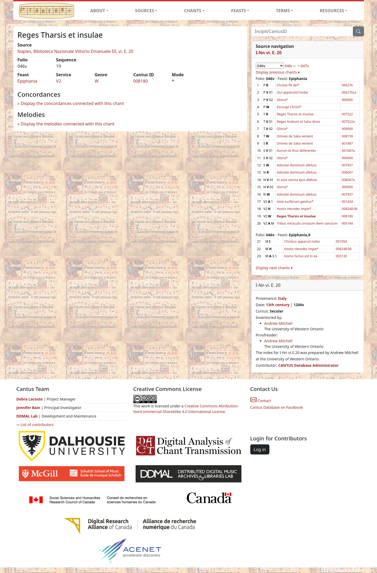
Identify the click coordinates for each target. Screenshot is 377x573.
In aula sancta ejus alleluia (297, 180)
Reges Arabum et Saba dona (298, 121)
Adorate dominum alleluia (296, 165)
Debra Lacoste (29, 399)
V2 (58, 81)
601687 (347, 143)
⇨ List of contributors (35, 424)
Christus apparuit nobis (302, 241)
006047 (347, 172)
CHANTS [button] (192, 11)
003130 (341, 256)
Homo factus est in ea (300, 256)
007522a (348, 121)
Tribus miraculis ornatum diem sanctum (307, 223)
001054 (341, 241)
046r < (290, 65)
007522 (347, 114)
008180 (140, 81)
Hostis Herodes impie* (294, 209)
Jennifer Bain (28, 407)
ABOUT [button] (97, 11)
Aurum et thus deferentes (296, 150)
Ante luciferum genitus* (295, 201)
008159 (347, 136)
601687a (348, 150)
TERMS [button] (283, 11)
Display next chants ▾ (274, 267)
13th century (278, 304)
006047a (348, 180)
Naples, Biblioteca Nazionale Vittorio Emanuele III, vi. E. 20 (75, 51)
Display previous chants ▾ (278, 72)
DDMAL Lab (27, 416)
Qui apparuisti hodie (292, 92)
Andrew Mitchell (278, 323)
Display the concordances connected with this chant (72, 103)
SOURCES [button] (144, 11)
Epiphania (27, 81)
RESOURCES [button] (332, 11)
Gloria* (282, 100)
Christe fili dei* (288, 85)
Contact (260, 400)
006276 (347, 85)
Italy (282, 298)
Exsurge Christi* (289, 107)
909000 (347, 100)
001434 (347, 201)
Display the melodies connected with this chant (68, 124)
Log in (260, 449)
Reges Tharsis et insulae (295, 114)
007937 (347, 165)
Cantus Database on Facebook (276, 407)
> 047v (303, 65)
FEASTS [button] (238, 11)
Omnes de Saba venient (295, 136)
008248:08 (349, 209)
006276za (349, 92)
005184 (347, 223)
